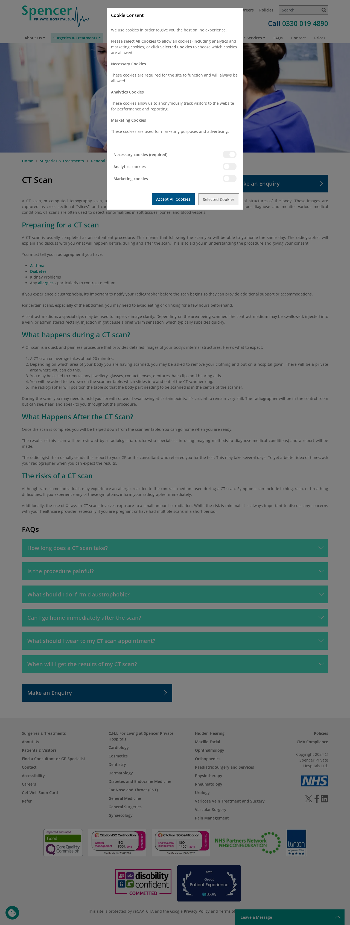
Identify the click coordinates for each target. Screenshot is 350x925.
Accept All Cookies (173, 199)
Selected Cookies (219, 199)
